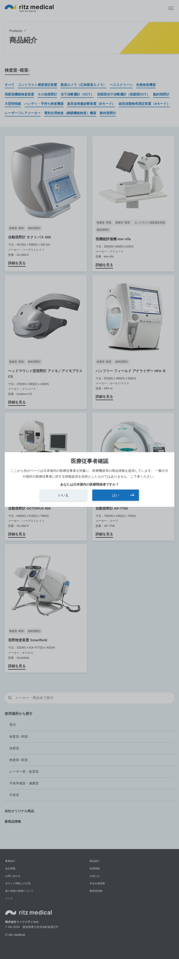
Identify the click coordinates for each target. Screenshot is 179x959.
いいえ (63, 495)
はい (115, 495)
